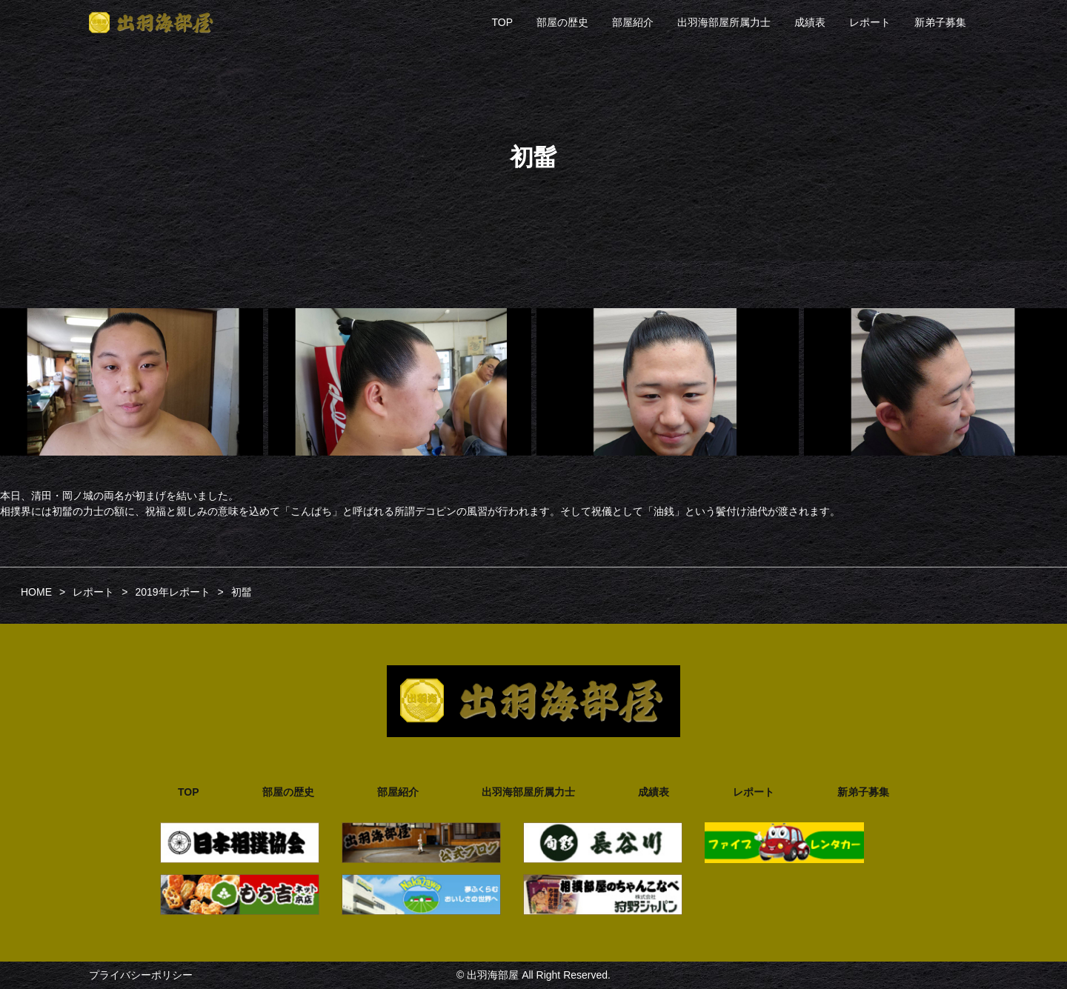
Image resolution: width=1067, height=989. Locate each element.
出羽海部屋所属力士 (724, 22)
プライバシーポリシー (141, 975)
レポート (870, 22)
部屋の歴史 (562, 22)
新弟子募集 (940, 22)
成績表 (809, 22)
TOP (502, 22)
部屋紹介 (633, 22)
